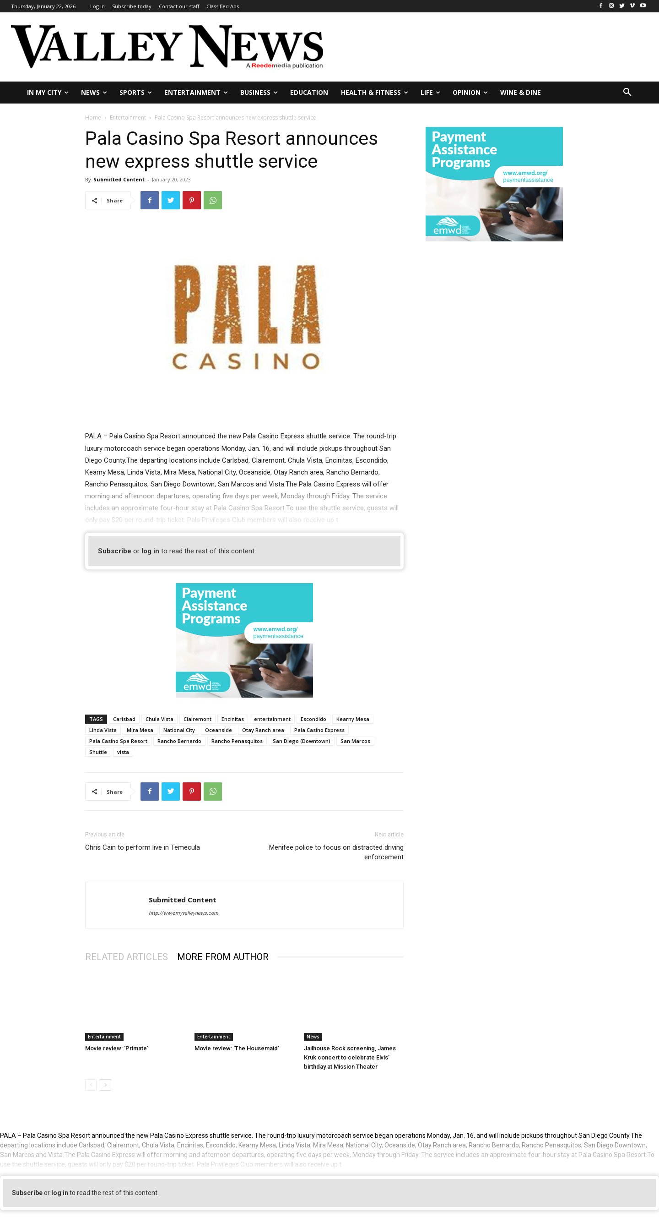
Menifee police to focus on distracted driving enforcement (336, 852)
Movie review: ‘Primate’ (116, 1048)
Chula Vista (159, 718)
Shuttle (98, 751)
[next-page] (105, 1085)
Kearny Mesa (352, 718)
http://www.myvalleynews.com (183, 913)
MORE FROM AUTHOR (223, 956)
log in (150, 551)
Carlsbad (124, 718)
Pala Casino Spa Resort (118, 740)
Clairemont (197, 718)
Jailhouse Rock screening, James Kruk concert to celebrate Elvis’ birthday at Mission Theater (350, 1057)
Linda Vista (103, 729)
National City (179, 729)
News (313, 1036)
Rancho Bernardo (179, 740)
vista (123, 751)
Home (93, 117)
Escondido (313, 718)
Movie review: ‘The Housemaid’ (236, 1048)
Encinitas (232, 718)
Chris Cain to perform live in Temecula (142, 847)
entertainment (272, 718)
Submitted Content (119, 179)
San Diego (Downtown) (301, 740)
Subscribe (114, 551)
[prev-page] (91, 1085)
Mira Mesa (140, 729)
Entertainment (128, 117)
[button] (627, 93)
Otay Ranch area (263, 729)
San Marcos (355, 740)
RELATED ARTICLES (126, 956)
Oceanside (218, 729)
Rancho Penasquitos (237, 740)
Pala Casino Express (319, 729)
